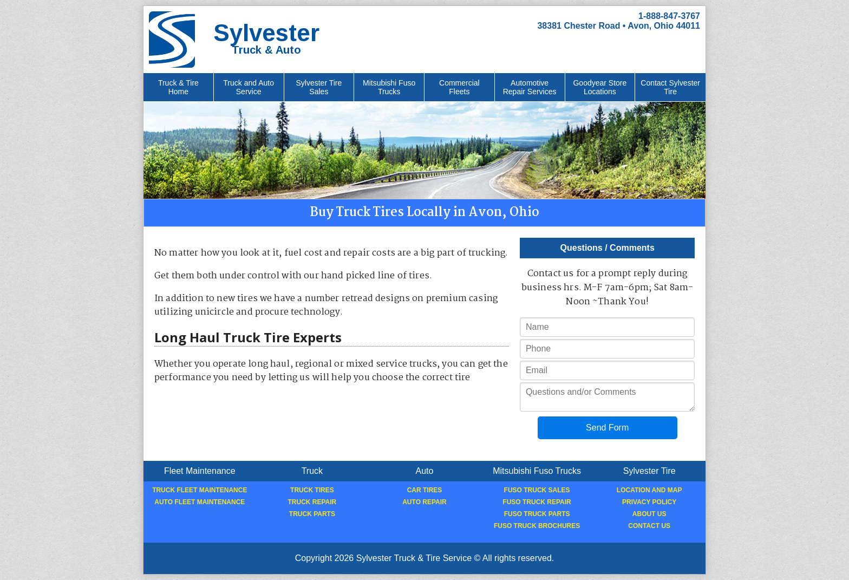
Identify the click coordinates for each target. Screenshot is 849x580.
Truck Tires (312, 490)
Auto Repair (424, 502)
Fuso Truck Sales (537, 490)
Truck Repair (312, 502)
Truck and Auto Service (248, 87)
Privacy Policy (649, 502)
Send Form (607, 427)
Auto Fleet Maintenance (199, 502)
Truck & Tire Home (178, 87)
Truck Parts (312, 514)
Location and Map (649, 490)
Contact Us (649, 526)
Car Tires (424, 490)
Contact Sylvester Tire (670, 87)
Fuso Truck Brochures (537, 526)
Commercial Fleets (459, 87)
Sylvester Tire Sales (319, 87)
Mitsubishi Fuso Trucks (389, 87)
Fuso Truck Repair (536, 502)
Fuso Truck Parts (537, 514)
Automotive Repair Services (530, 87)
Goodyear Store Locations (599, 87)
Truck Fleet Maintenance (199, 490)
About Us (649, 514)
